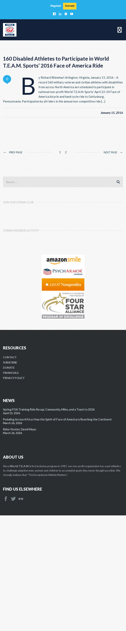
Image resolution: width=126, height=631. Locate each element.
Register (55, 6)
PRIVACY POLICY (13, 493)
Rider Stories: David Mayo (19, 545)
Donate (70, 6)
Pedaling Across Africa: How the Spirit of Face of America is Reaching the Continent (57, 535)
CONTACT (10, 472)
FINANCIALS (10, 488)
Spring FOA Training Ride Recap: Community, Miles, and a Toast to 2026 (49, 525)
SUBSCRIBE (10, 478)
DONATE (8, 483)
